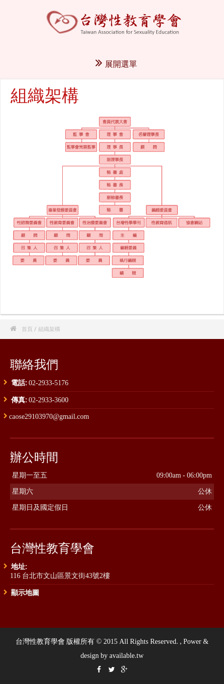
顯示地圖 (25, 592)
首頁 (27, 328)
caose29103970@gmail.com (49, 416)
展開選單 (116, 63)
